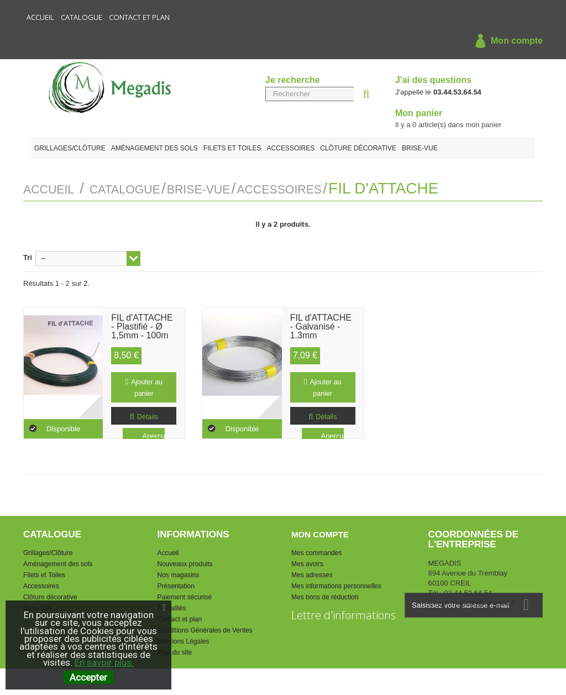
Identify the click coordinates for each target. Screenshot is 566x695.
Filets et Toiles (232, 148)
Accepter (88, 677)
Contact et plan (139, 17)
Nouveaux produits (185, 562)
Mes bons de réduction (324, 595)
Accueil (40, 17)
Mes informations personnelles (336, 584)
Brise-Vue (420, 148)
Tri (27, 256)
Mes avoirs (307, 562)
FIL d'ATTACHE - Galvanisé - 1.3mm (321, 322)
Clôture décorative (358, 148)
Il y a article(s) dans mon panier (448, 125)
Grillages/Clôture (70, 148)
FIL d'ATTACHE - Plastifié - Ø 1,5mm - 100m (141, 322)
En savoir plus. (104, 662)
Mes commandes (316, 551)
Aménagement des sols (154, 148)
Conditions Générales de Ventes (205, 629)
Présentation (176, 584)
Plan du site (175, 651)
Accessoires (291, 148)
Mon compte (506, 41)
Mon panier (418, 113)
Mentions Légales (183, 640)
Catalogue (81, 17)
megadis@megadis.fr (484, 601)
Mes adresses (312, 573)
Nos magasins (179, 573)
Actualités (172, 606)
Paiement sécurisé (185, 595)
